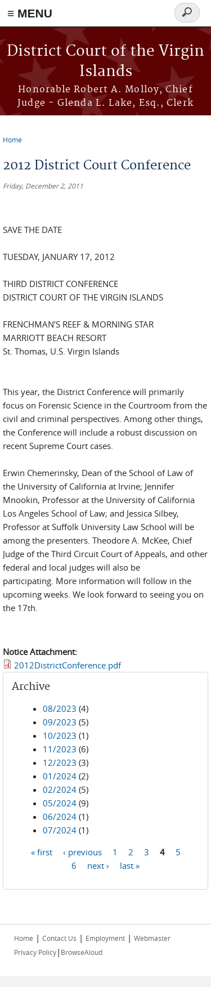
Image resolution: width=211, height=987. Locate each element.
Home (12, 139)
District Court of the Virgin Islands (105, 61)
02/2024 (60, 789)
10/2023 (60, 735)
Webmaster (152, 938)
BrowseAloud (81, 952)
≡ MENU (29, 13)
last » (130, 865)
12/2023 (60, 762)
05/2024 (60, 803)
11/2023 (60, 749)
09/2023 (60, 722)
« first (41, 852)
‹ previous (82, 852)
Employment (105, 938)
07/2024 (60, 830)
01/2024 (60, 776)
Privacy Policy (35, 952)
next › (98, 865)
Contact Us (59, 938)
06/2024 (60, 816)
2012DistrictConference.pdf (67, 665)
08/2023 (60, 708)
